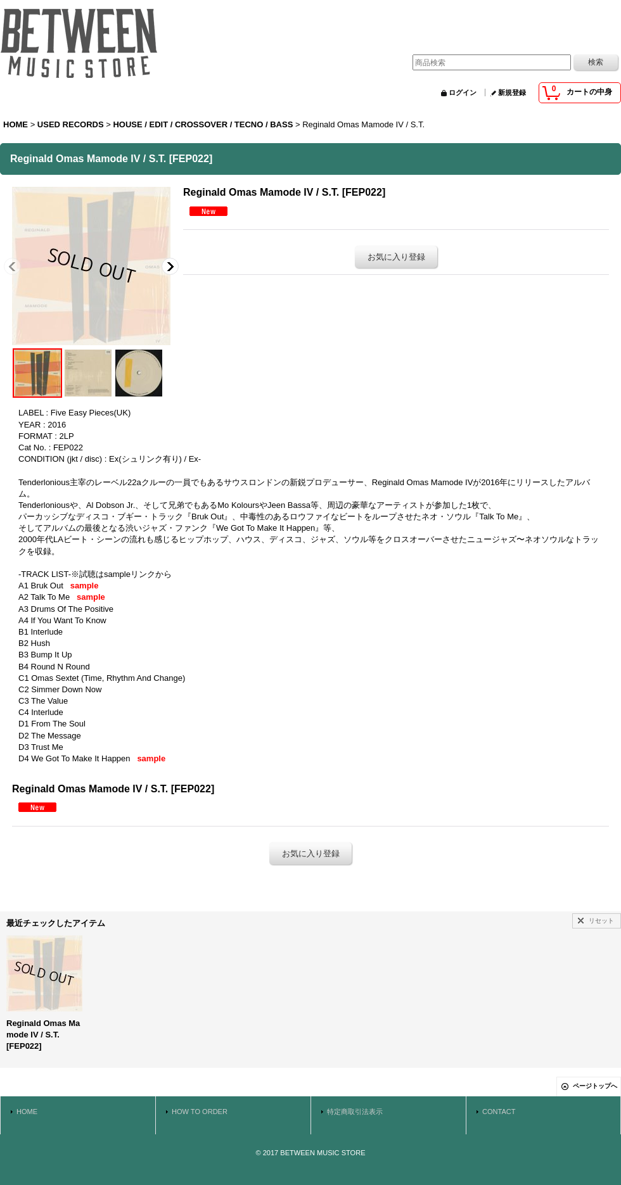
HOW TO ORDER (199, 1111)
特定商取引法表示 (355, 1111)
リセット (601, 920)
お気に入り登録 (396, 257)
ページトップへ (595, 1085)
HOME (26, 1111)
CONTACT (499, 1111)
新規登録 (512, 92)
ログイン (463, 92)
